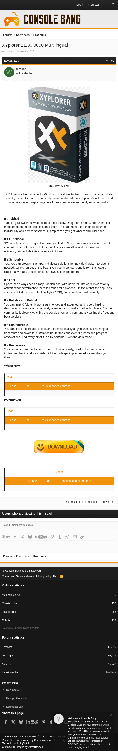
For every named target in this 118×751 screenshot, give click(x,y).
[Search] (113, 4)
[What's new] (105, 4)
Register (36, 386)
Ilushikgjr (111, 672)
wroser (10, 51)
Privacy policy (43, 576)
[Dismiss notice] (110, 716)
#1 (112, 60)
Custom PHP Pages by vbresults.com (23, 747)
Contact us (8, 576)
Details (27, 743)
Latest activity (14, 706)
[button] (5, 5)
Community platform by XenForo (36, 736)
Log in (22, 386)
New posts (12, 690)
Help (55, 576)
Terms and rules (25, 576)
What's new (10, 683)
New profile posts (16, 698)
